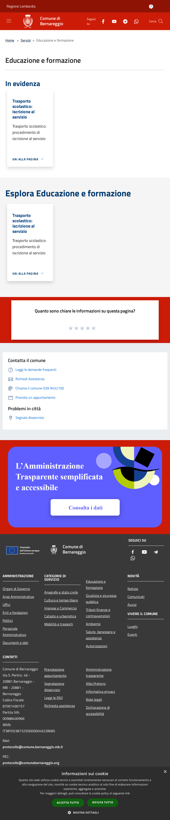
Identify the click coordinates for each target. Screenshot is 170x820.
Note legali (94, 699)
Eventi (132, 634)
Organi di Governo (16, 588)
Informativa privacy (100, 691)
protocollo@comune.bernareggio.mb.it (33, 746)
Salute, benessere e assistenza (100, 635)
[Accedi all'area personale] (151, 6)
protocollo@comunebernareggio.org (31, 762)
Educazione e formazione (96, 584)
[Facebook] (101, 21)
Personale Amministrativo (14, 631)
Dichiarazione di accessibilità (98, 710)
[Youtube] (112, 21)
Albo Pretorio (96, 683)
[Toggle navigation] (9, 20)
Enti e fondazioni (15, 612)
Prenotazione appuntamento (55, 672)
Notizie (133, 588)
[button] (85, 812)
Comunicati (136, 596)
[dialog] (85, 793)
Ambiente (93, 623)
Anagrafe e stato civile (61, 592)
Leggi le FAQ (53, 697)
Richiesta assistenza (59, 705)
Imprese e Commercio (60, 608)
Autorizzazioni (96, 646)
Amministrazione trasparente (99, 672)
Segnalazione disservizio (54, 686)
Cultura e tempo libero (61, 600)
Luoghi (133, 626)
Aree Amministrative (18, 596)
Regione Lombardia (21, 6)
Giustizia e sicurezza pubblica (101, 598)
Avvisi (132, 604)
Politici (8, 620)
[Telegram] (123, 21)
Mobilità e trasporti (58, 624)
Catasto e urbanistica (60, 616)
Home (9, 40)
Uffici (6, 604)
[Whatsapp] (134, 21)
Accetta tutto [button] (68, 803)
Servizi (26, 40)
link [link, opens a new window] (127, 793)
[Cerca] (160, 21)
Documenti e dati (15, 642)
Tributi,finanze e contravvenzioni (98, 613)
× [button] (165, 772)
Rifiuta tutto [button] (102, 802)
